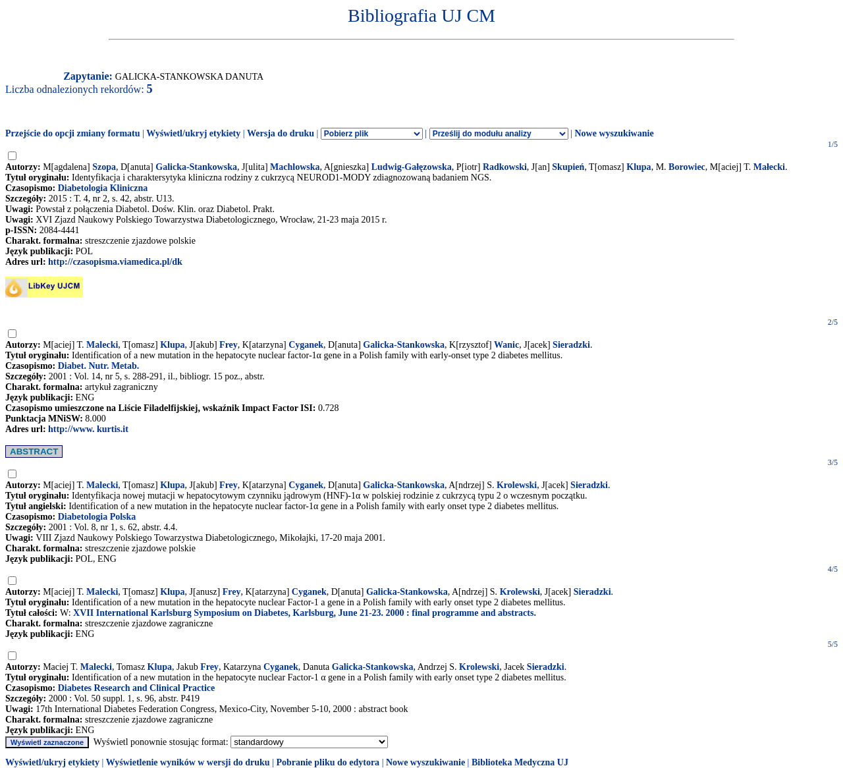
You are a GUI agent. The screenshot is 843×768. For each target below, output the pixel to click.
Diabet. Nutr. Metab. (99, 366)
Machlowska (294, 167)
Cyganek (305, 345)
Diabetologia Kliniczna (103, 188)
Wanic (506, 345)
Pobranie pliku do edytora (327, 762)
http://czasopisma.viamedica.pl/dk (115, 262)
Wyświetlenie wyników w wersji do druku (188, 762)
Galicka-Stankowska (196, 167)
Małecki (769, 167)
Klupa (638, 167)
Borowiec (686, 167)
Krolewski (517, 485)
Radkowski (505, 167)
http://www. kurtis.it (88, 429)
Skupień (568, 167)
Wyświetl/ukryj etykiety (193, 133)
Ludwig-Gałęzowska (411, 167)
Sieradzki (571, 345)
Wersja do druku (280, 133)
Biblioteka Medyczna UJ (520, 762)
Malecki (102, 345)
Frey (228, 345)
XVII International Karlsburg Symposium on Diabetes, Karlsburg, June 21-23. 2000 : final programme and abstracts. (304, 613)
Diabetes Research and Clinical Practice (136, 688)
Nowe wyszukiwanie (613, 133)
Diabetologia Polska (97, 517)
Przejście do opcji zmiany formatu (72, 133)
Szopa (104, 167)
